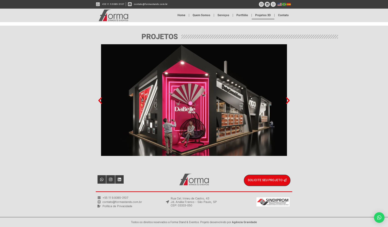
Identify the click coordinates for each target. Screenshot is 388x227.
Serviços (223, 15)
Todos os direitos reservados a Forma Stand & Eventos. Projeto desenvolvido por (194, 222)
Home (181, 15)
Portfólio (242, 15)
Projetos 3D (263, 15)
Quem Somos (201, 15)
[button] (100, 100)
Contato (283, 15)
